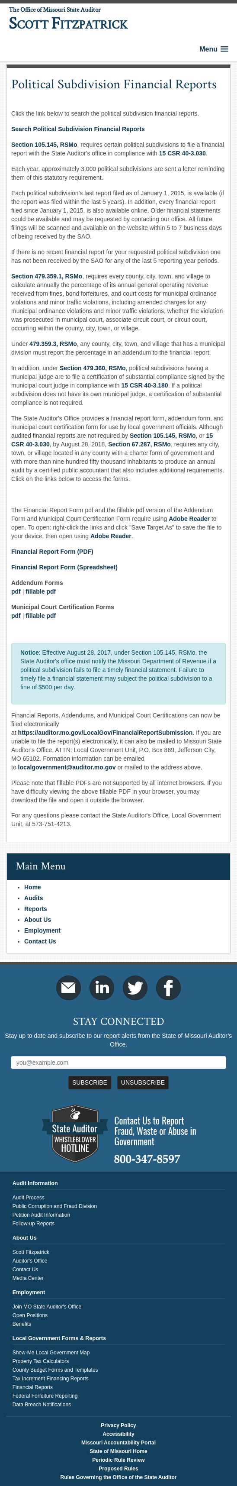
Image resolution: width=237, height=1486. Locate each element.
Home (32, 887)
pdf (16, 591)
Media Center (28, 1278)
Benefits (22, 1324)
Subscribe (89, 1082)
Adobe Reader (189, 518)
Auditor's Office (30, 1261)
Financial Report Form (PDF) (52, 551)
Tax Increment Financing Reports (51, 1379)
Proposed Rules (118, 1469)
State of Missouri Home (118, 1451)
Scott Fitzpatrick (31, 1252)
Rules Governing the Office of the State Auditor (119, 1477)
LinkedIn (102, 988)
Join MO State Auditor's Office (47, 1307)
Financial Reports (33, 1387)
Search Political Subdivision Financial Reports (78, 129)
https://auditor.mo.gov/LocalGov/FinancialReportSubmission (105, 732)
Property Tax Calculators (41, 1361)
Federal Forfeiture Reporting (45, 1396)
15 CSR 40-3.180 (144, 385)
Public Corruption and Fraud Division (55, 1206)
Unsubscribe (143, 1082)
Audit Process (29, 1198)
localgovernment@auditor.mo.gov (67, 767)
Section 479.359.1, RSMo (46, 276)
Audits (33, 898)
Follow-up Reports (33, 1224)
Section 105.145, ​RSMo (163, 435)
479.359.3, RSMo (53, 343)
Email (68, 988)
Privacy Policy (118, 1425)
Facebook (168, 988)
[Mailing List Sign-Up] (118, 1062)
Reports (35, 908)
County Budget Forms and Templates (55, 1370)
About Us (37, 919)
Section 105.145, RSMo (44, 144)
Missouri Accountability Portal (118, 1443)
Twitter (135, 988)
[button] (214, 49)
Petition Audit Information (41, 1215)
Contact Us (40, 941)
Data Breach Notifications (42, 1405)
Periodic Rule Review (118, 1460)
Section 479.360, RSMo (93, 368)
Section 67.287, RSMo (139, 444)
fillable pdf (41, 591)
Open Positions (30, 1315)
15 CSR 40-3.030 (182, 153)
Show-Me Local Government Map (51, 1353)
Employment (42, 930)
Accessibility (118, 1434)
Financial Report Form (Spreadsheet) (64, 567)
